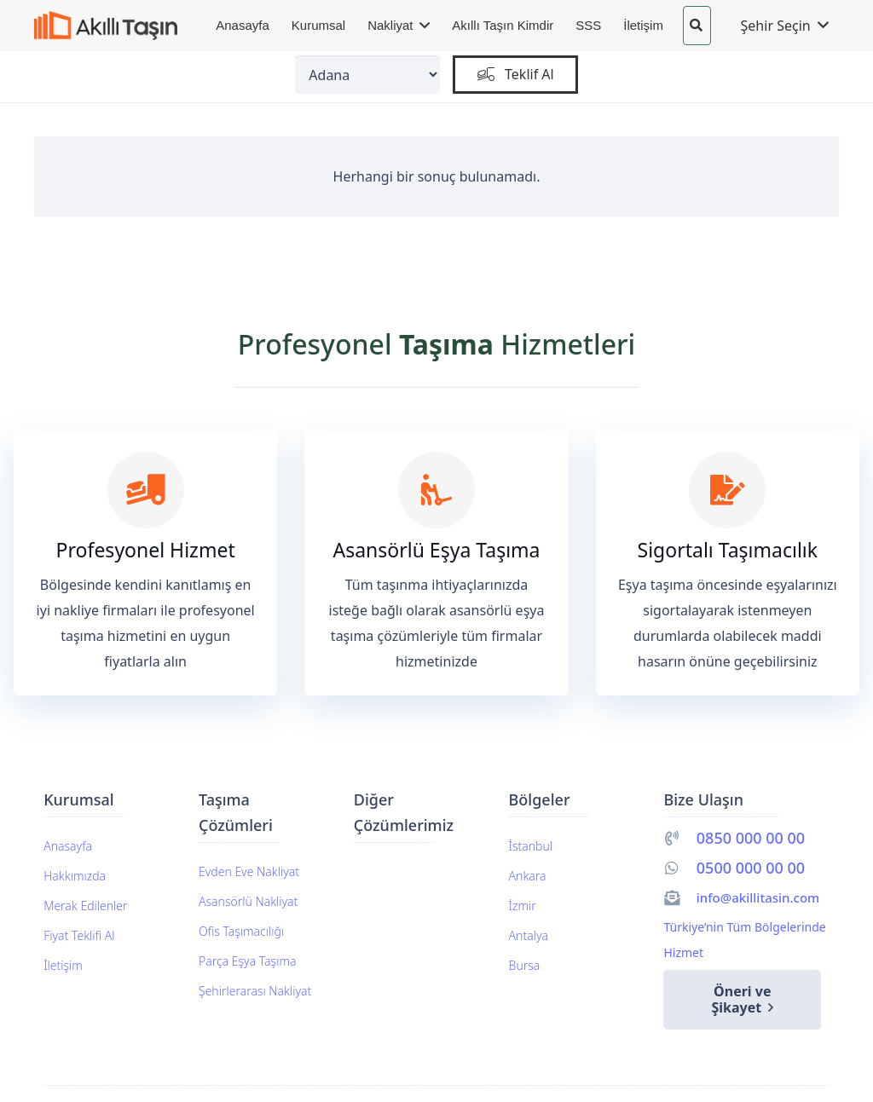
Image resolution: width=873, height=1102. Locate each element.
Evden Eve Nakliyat (249, 871)
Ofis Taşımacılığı (241, 931)
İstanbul (530, 846)
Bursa (525, 965)
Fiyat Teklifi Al (78, 935)
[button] (696, 26)
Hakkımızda (74, 876)
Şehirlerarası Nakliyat (255, 991)
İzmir (522, 905)
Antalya (528, 935)
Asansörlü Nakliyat (248, 901)
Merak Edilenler (85, 905)
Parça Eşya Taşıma (247, 961)
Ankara (527, 876)
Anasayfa (67, 846)
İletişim (63, 965)
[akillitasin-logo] (105, 26)
